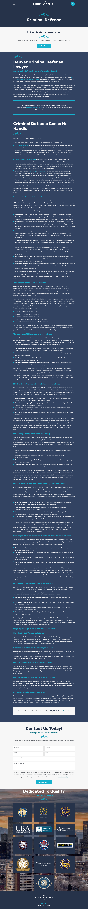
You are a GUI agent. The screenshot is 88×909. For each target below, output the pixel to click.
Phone (15, 752)
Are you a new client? (19, 758)
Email (46, 752)
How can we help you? (19, 763)
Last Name (47, 747)
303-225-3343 (44, 905)
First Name (16, 747)
